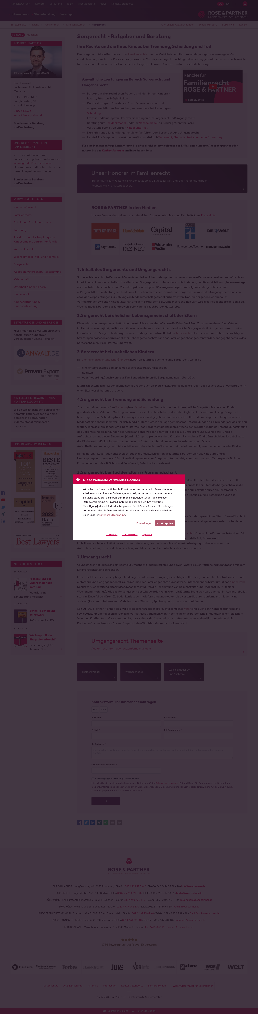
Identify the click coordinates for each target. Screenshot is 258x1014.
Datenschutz (111, 534)
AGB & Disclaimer (130, 534)
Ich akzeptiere (164, 523)
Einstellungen (144, 523)
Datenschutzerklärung (112, 514)
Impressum (147, 534)
